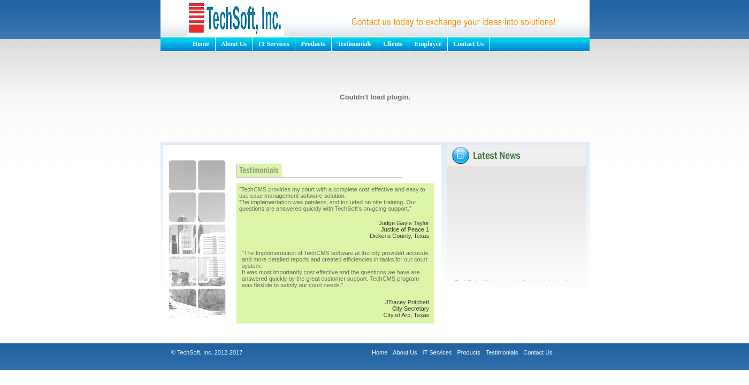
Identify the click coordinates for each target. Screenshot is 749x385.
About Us (234, 44)
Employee (428, 44)
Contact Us (468, 44)
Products (313, 44)
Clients (393, 44)
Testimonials (354, 44)
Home (201, 44)
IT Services (273, 44)
